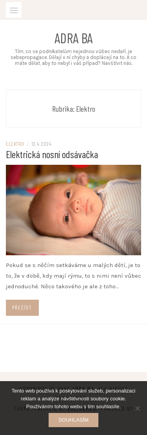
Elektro (15, 143)
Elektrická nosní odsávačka (52, 154)
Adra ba (73, 37)
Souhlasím (73, 420)
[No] (137, 408)
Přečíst (22, 307)
